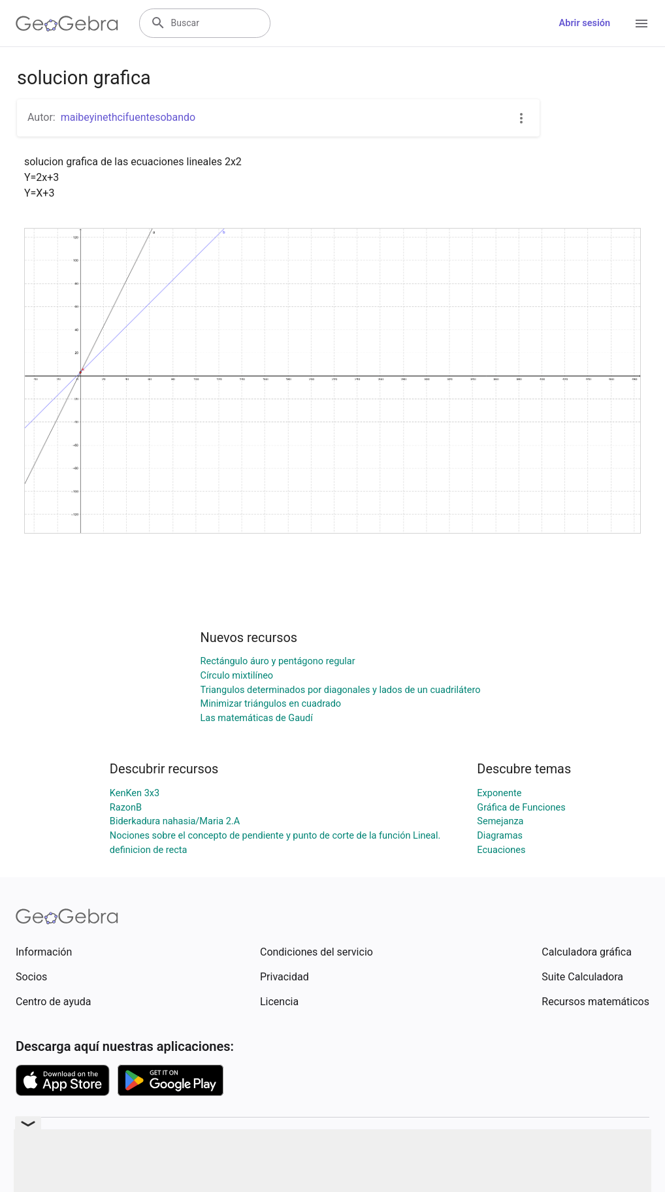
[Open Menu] (641, 23)
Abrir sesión (584, 23)
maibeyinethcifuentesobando (128, 117)
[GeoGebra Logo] (67, 23)
